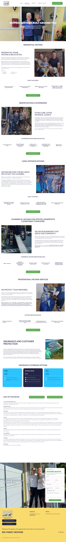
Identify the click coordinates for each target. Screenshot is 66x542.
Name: (48, 475)
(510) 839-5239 (32, 514)
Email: (48, 479)
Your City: (57, 487)
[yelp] (63, 532)
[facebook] (59, 532)
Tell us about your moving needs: (53, 492)
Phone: (56, 479)
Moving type (49, 483)
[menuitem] (21, 3)
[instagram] (61, 532)
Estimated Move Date (50, 488)
